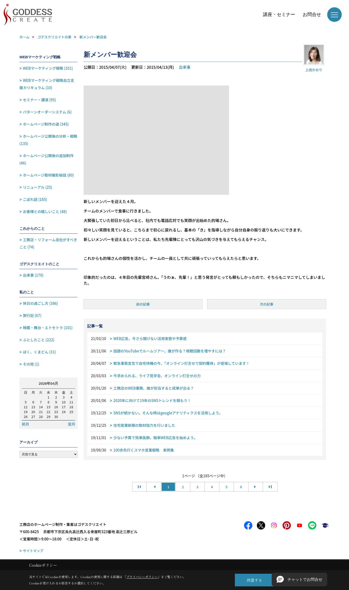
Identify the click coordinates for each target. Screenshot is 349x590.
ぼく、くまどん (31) (39, 351)
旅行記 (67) (32, 315)
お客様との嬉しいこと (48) (45, 211)
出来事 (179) (33, 275)
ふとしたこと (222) (39, 339)
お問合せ (312, 14)
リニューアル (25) (37, 187)
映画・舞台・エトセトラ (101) (48, 327)
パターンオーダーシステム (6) (47, 111)
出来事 (184, 67)
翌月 (71, 424)
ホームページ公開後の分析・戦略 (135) (48, 140)
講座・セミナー (279, 14)
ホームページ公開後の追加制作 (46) (46, 159)
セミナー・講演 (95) (39, 99)
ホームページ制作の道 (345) (46, 124)
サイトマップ (33, 551)
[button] (299, 579)
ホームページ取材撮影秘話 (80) (48, 175)
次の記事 (266, 304)
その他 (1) (31, 364)
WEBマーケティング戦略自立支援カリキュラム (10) (46, 84)
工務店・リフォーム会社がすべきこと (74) (48, 243)
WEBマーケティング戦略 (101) (48, 68)
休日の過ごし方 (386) (40, 303)
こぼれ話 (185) (35, 199)
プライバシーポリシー (142, 576)
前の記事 (143, 304)
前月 (25, 424)
